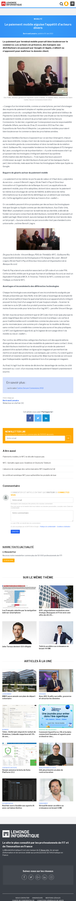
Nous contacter (22, 898)
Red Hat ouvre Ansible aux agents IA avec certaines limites (18, 807)
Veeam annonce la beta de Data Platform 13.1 (16, 771)
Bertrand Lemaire (11, 400)
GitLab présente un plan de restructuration (51, 771)
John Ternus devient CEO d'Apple (16, 646)
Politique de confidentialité (48, 526)
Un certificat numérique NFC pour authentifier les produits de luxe (29, 475)
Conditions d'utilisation (63, 526)
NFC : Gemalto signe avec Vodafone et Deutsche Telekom (27, 463)
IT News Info (44, 850)
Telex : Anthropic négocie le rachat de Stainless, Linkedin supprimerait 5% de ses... (19, 734)
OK (68, 438)
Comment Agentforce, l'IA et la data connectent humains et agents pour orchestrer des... (55, 734)
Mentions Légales (52, 898)
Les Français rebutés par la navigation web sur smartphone (19, 611)
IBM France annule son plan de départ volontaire (18, 697)
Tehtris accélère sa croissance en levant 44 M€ (54, 647)
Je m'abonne (8, 560)
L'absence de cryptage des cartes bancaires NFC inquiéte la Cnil (29, 469)
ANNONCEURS (37, 898)
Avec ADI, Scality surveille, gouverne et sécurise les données (55, 697)
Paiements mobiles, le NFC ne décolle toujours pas (23, 457)
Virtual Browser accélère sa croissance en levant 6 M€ (51, 807)
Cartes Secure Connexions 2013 (30, 388)
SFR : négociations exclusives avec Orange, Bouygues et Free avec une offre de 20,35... (54, 612)
